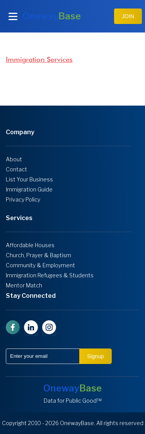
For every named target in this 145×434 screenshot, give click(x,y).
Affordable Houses (30, 245)
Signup (95, 356)
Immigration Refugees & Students (50, 275)
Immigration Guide (29, 189)
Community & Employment (40, 265)
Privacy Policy (23, 199)
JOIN (128, 16)
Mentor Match (24, 285)
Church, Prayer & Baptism (38, 255)
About (14, 159)
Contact (16, 169)
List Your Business (29, 179)
